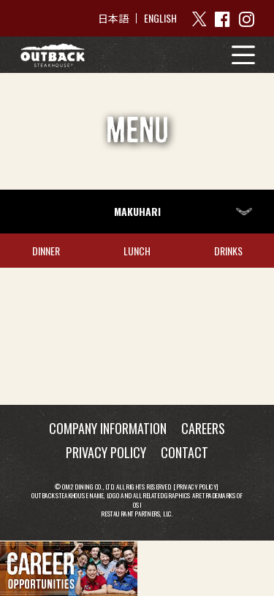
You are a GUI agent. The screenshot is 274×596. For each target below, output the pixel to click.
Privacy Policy (196, 486)
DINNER (46, 250)
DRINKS (228, 250)
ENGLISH (160, 18)
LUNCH (137, 250)
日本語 (113, 18)
